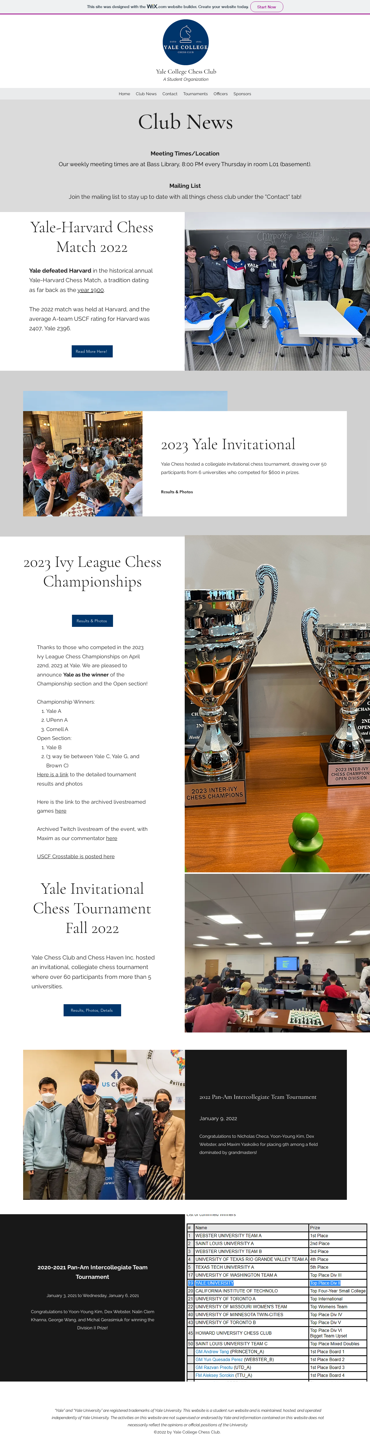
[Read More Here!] (92, 351)
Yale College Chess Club (186, 71)
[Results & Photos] (178, 492)
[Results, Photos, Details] (92, 1010)
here (60, 811)
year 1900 (90, 289)
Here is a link (53, 774)
